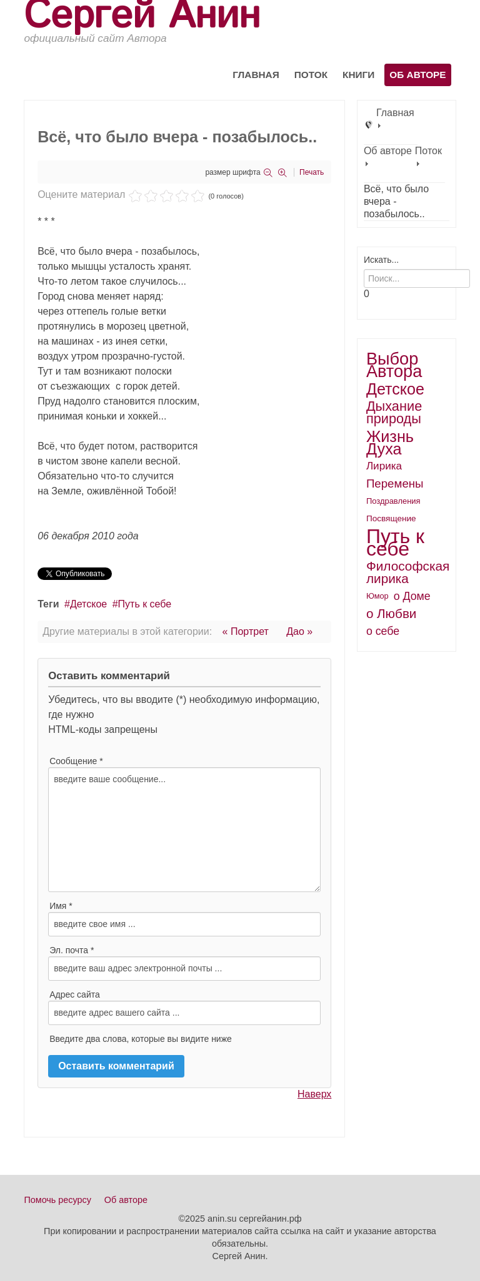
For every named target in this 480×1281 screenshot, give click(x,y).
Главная (255, 74)
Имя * (60, 906)
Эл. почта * (71, 950)
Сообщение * (76, 761)
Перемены (395, 483)
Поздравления (393, 501)
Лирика (384, 466)
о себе (382, 631)
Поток (311, 74)
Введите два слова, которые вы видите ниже (140, 1039)
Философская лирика (407, 572)
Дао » (299, 631)
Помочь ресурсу (57, 1200)
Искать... (381, 260)
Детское (88, 604)
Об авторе (417, 74)
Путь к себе (145, 604)
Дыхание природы (394, 412)
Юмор (377, 596)
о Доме (412, 596)
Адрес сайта (74, 994)
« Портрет (245, 631)
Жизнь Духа (390, 443)
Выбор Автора (394, 365)
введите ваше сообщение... (184, 829)
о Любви (391, 613)
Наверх (314, 1094)
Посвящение (391, 518)
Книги (358, 74)
